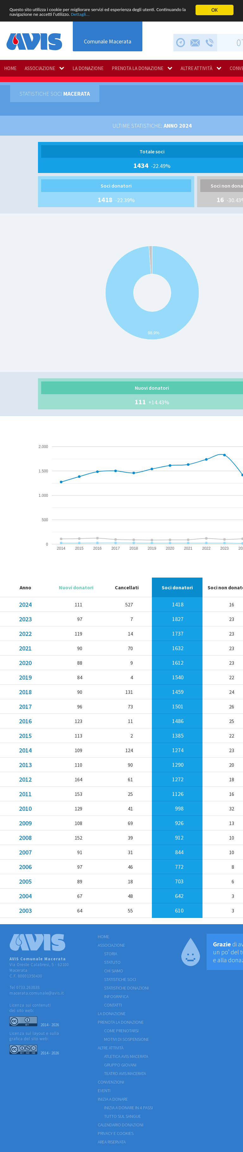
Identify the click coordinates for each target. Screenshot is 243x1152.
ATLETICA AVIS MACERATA (126, 1056)
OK (214, 10)
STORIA (110, 954)
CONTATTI (113, 1005)
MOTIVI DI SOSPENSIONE (126, 1039)
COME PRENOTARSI (121, 1031)
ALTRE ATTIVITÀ (196, 68)
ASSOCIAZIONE (40, 68)
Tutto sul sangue (122, 1116)
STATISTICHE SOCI (120, 979)
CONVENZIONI (111, 1082)
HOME (10, 68)
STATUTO (112, 962)
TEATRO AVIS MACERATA (125, 1073)
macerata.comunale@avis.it (36, 993)
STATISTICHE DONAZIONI (126, 988)
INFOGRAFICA (116, 996)
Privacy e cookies (116, 1133)
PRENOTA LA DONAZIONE (137, 68)
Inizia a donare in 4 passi (128, 1107)
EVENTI (104, 1090)
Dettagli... (123, 15)
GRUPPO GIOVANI (120, 1065)
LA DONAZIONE (87, 68)
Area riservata (112, 1142)
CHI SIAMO (113, 971)
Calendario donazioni (120, 1125)
